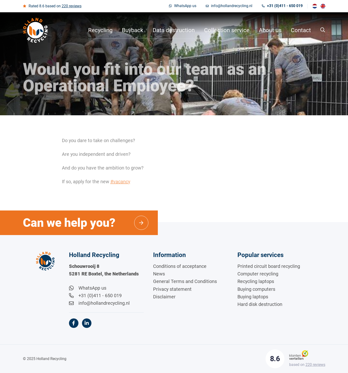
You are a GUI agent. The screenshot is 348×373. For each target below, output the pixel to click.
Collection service (226, 30)
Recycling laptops (255, 281)
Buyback (132, 30)
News (159, 274)
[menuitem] (314, 6)
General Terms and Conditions (185, 281)
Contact (301, 30)
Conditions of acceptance (179, 266)
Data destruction (174, 30)
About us (270, 30)
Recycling (100, 30)
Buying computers (256, 289)
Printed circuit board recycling (268, 266)
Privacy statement (172, 289)
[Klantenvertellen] (298, 355)
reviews (72, 6)
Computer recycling (257, 274)
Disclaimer (164, 297)
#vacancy (120, 183)
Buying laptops (252, 297)
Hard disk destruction (259, 304)
